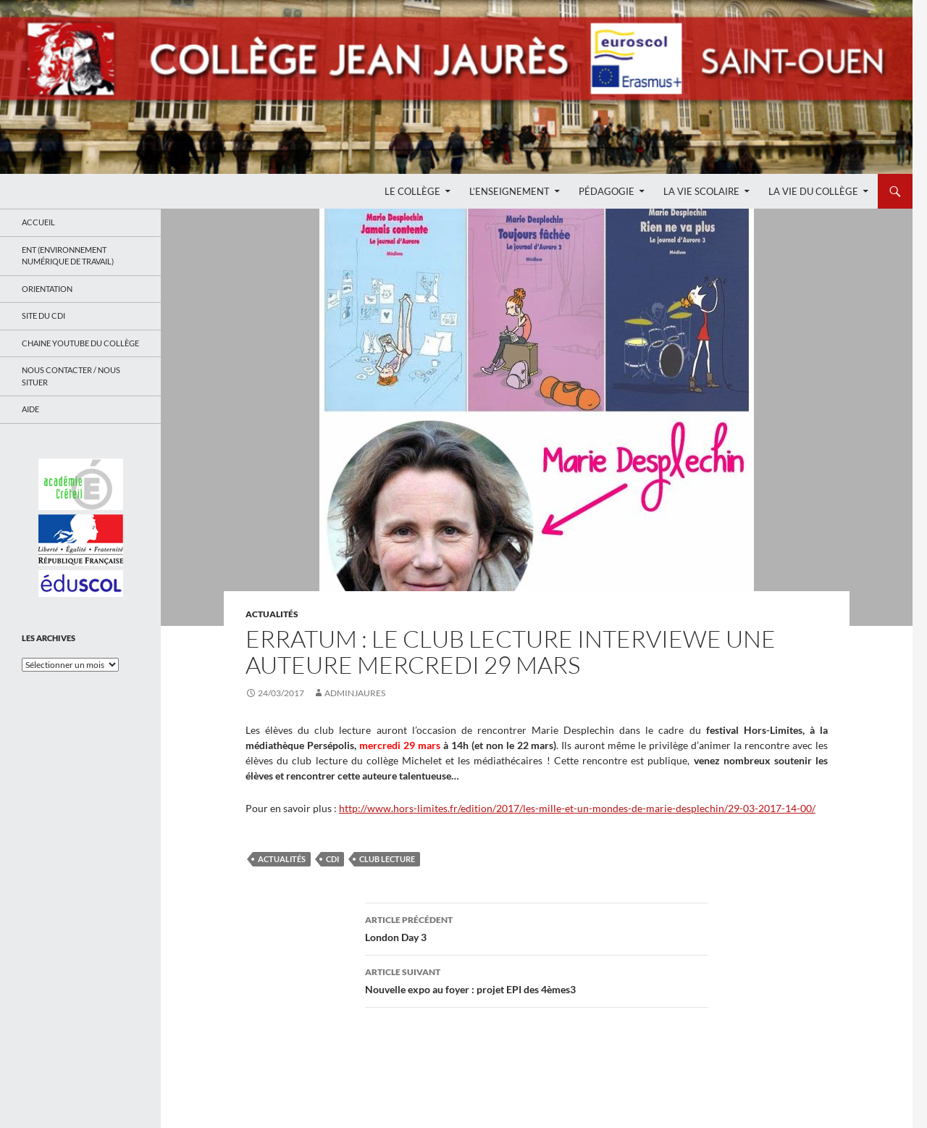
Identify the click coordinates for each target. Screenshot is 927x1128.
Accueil (38, 222)
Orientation (47, 288)
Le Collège (412, 191)
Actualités (272, 614)
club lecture (387, 859)
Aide (30, 409)
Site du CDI (43, 315)
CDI (332, 859)
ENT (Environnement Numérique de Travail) (68, 256)
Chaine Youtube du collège (80, 343)
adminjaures (354, 693)
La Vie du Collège (813, 191)
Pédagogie (606, 191)
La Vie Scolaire (701, 191)
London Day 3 (536, 927)
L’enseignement (509, 191)
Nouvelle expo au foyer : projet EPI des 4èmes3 (536, 979)
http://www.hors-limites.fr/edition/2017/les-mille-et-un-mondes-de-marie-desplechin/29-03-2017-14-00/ (577, 808)
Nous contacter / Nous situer (71, 376)
